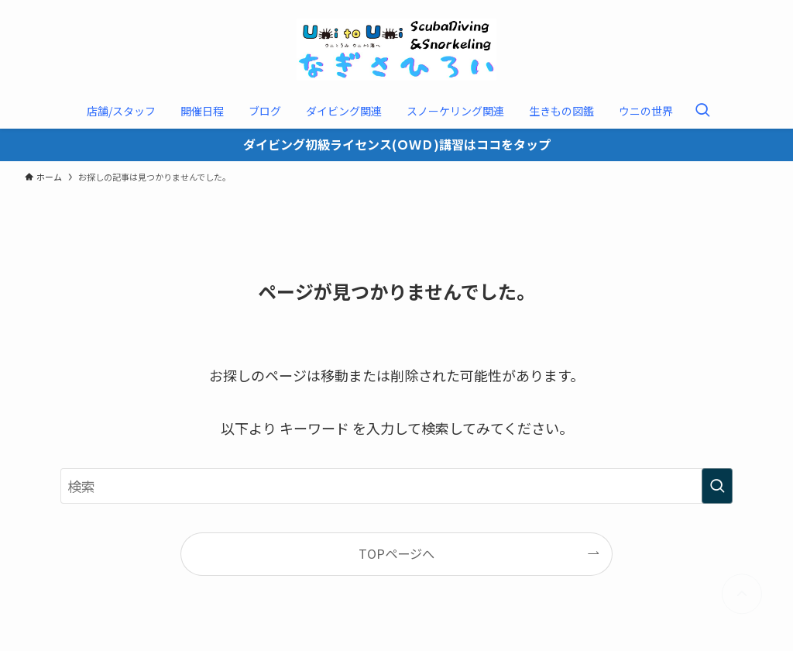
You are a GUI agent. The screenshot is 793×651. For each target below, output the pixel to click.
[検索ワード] (396, 486)
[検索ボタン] (702, 111)
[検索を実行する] (717, 486)
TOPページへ (396, 553)
